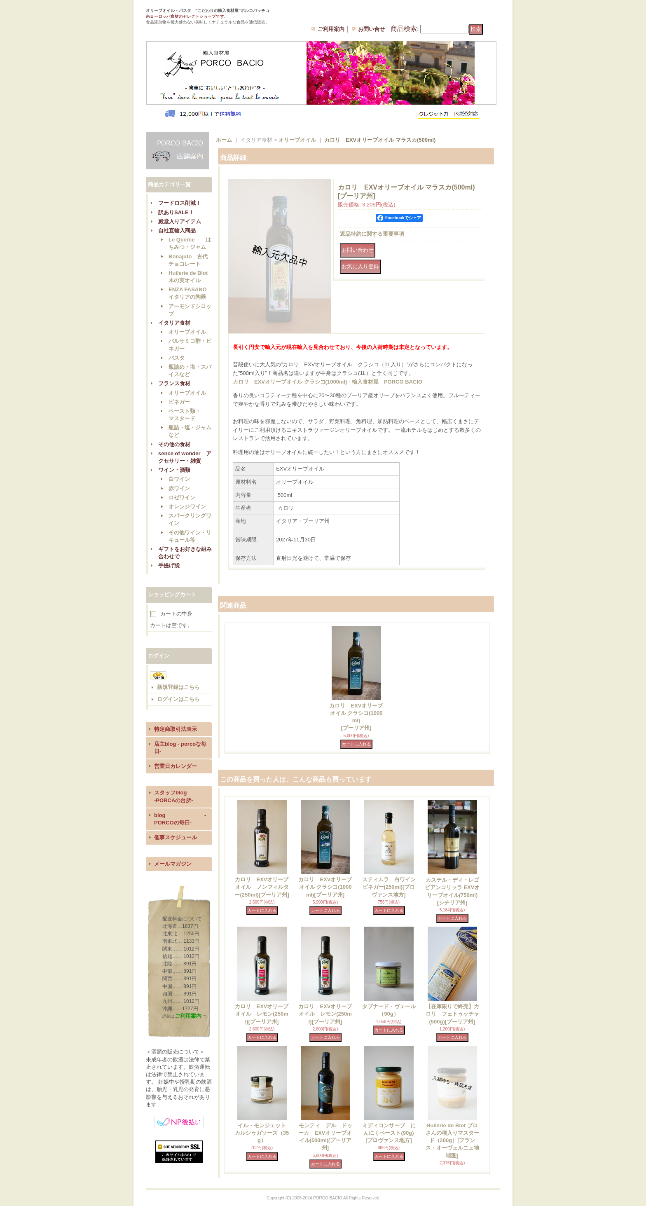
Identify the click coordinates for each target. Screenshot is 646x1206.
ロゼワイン (182, 497)
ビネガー (179, 402)
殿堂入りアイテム (179, 221)
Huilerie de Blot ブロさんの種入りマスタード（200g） (452, 1140)
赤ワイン (179, 488)
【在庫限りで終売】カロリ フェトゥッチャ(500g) (452, 1013)
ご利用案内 (331, 29)
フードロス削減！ (179, 203)
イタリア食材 (174, 323)
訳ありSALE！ (176, 212)
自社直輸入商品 (177, 230)
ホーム (224, 140)
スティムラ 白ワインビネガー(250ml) (389, 886)
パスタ (177, 358)
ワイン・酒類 (174, 470)
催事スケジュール (175, 837)
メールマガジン (173, 864)
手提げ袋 (169, 565)
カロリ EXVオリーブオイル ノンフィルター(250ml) (261, 886)
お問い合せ (371, 29)
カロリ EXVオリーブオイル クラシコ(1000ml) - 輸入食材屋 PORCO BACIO (327, 382)
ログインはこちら (178, 699)
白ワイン (179, 479)
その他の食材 (174, 444)
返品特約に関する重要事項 (372, 234)
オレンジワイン (187, 506)
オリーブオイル (187, 332)
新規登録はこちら (178, 687)
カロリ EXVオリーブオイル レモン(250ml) (261, 1013)
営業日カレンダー (175, 766)
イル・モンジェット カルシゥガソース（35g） (263, 1132)
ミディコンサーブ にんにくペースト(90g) (389, 1132)
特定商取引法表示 (175, 729)
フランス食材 (174, 383)
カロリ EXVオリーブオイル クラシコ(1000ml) (325, 886)
